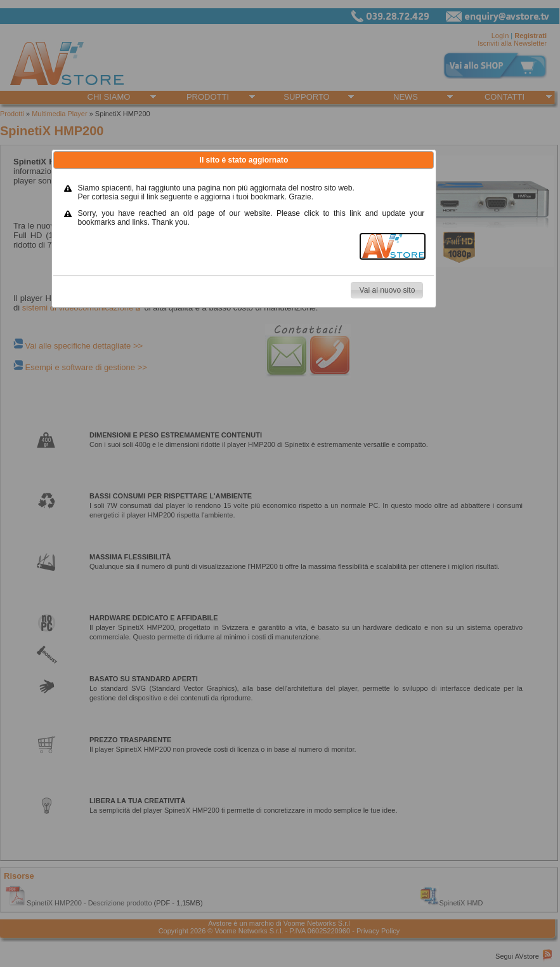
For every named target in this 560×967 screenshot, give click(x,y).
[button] (387, 290)
